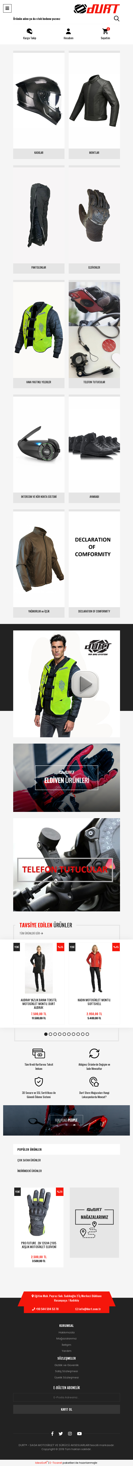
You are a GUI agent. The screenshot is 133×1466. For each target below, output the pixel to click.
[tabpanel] (39, 984)
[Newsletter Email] (66, 1397)
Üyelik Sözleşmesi (66, 1377)
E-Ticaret (56, 1463)
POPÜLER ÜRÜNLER (29, 1149)
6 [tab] (69, 1034)
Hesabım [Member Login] (68, 33)
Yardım (66, 1351)
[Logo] (97, 8)
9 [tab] (82, 1034)
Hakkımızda (67, 1332)
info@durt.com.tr (90, 1309)
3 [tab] (55, 1034)
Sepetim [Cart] (105, 33)
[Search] (66, 18)
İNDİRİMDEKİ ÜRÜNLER (29, 1170)
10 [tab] (87, 1034)
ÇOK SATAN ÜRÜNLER (29, 1160)
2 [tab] (50, 1034)
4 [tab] (59, 1034)
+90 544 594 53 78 (47, 1309)
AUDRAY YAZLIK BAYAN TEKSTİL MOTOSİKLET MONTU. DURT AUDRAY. (39, 1004)
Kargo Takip (29, 33)
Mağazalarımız (66, 1338)
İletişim (66, 1345)
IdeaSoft (41, 1463)
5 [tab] (64, 1034)
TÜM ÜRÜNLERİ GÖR (31, 933)
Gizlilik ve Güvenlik (66, 1365)
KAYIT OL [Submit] (66, 1409)
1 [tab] (46, 1034)
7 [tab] (73, 1034)
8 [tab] (78, 1034)
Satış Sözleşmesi (66, 1371)
